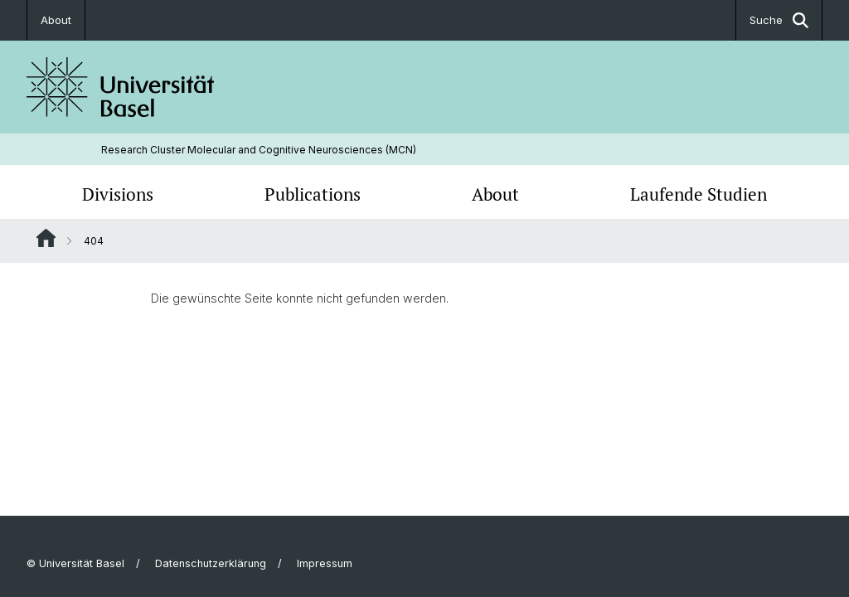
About (56, 20)
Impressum (324, 563)
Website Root (46, 238)
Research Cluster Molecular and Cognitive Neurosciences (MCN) (258, 149)
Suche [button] (779, 20)
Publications (312, 194)
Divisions (117, 194)
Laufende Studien (698, 194)
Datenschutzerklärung (210, 563)
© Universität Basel (75, 563)
